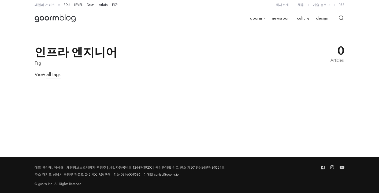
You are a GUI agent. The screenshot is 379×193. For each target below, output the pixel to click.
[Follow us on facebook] (324, 167)
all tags (53, 74)
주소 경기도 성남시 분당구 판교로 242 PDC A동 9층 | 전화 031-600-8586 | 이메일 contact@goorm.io (107, 174)
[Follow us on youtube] (340, 167)
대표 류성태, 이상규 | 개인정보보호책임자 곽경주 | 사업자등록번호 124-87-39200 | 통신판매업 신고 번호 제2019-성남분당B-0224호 (130, 167)
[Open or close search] (341, 18)
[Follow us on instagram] (332, 167)
